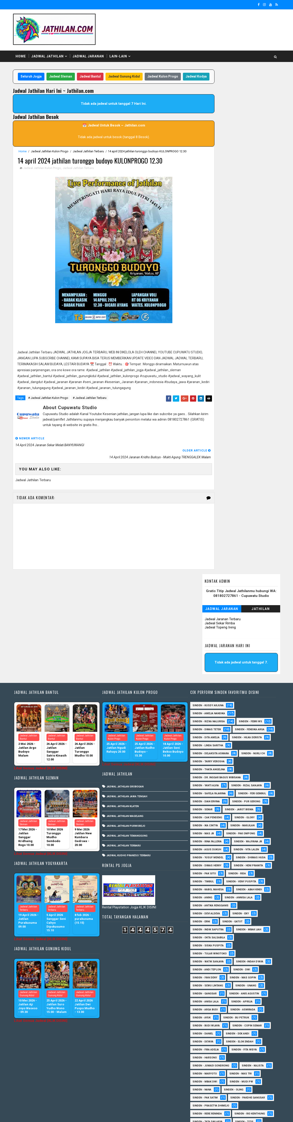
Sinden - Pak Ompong (205, 755)
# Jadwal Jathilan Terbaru (92, 411)
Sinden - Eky (239, 835)
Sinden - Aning (201, 819)
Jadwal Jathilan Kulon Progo (52, 156)
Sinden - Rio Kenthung (206, 1051)
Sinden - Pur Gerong (205, 723)
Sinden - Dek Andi (236, 955)
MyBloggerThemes (93, 1114)
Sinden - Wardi (201, 1067)
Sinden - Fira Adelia (204, 971)
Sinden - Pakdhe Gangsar (208, 1027)
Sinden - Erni (200, 843)
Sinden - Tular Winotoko (208, 875)
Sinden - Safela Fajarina (208, 707)
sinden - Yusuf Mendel (244, 771)
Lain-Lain (120, 52)
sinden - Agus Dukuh (246, 763)
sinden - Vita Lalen (204, 771)
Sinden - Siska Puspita (206, 867)
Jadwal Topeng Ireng (218, 116)
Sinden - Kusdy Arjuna (206, 611)
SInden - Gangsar (203, 915)
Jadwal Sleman (67, 73)
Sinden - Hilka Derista (206, 651)
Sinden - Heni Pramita (206, 787)
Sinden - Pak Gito (244, 787)
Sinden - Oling (232, 1011)
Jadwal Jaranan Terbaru (221, 107)
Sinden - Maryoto (203, 995)
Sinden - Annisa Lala (237, 819)
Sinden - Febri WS (249, 627)
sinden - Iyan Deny (203, 899)
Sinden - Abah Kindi (248, 811)
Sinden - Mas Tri (239, 995)
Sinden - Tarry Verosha (243, 675)
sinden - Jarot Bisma (205, 731)
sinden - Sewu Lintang (206, 907)
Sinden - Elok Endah (238, 963)
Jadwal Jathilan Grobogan (125, 692)
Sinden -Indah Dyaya (248, 883)
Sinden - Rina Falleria (247, 755)
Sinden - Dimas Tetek (205, 635)
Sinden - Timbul (232, 795)
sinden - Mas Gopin (241, 899)
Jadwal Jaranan (90, 52)
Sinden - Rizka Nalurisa (207, 627)
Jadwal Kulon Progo (170, 73)
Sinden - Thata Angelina (207, 683)
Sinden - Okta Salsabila (207, 859)
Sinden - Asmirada (241, 931)
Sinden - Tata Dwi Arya (206, 1059)
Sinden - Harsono (203, 979)
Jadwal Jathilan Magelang (125, 722)
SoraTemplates (43, 1114)
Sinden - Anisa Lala (204, 923)
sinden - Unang (244, 907)
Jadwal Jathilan (49, 52)
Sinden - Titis (243, 1059)
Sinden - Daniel (201, 955)
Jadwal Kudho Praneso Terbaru (129, 761)
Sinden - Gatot (231, 843)
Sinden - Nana (200, 1011)
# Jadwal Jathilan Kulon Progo (50, 411)
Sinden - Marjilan (203, 747)
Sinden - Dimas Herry (247, 779)
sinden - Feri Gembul (205, 715)
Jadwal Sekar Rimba (218, 112)
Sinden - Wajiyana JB (205, 763)
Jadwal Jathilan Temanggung (127, 742)
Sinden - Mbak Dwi (203, 1003)
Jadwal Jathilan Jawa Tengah (127, 702)
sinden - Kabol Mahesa (206, 811)
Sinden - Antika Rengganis (209, 827)
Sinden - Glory (201, 739)
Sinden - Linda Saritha (206, 659)
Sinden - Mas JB (238, 747)
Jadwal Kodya (106, 82)
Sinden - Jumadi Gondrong (209, 987)
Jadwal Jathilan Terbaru (90, 156)
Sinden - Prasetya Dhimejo (209, 1035)
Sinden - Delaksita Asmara (209, 667)
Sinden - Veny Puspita (206, 803)
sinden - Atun (200, 1083)
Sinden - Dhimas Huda (206, 779)
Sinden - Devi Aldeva (205, 835)
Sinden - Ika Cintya (236, 739)
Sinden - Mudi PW (240, 1003)
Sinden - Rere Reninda (206, 1043)
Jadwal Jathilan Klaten (123, 712)
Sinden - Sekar (242, 723)
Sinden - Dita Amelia (248, 643)
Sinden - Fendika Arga (206, 643)
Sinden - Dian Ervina (245, 715)
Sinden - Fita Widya (243, 971)
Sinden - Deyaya (201, 963)
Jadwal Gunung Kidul (131, 73)
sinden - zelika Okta (205, 1091)
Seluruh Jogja (38, 73)
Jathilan (259, 97)
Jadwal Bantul (97, 73)
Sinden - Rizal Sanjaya (245, 699)
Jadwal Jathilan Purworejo (126, 732)
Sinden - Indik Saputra (206, 851)
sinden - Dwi (240, 891)
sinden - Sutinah (234, 1083)
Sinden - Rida (200, 795)
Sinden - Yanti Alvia (204, 699)
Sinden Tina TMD (234, 1075)
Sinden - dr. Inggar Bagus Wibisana (215, 691)
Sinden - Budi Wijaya (205, 947)
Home (23, 52)
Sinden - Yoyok (234, 1067)
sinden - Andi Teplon (205, 891)
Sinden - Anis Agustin (243, 915)
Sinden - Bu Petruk (235, 939)
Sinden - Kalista (252, 987)
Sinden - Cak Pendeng (247, 731)
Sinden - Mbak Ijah (247, 851)
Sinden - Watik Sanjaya (206, 883)
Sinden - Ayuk (200, 939)
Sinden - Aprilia (240, 923)
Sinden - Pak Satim (204, 1019)
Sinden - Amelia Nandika (207, 619)
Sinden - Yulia (200, 1075)
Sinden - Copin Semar (245, 947)
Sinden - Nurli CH (203, 675)
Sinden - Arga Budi (204, 931)
